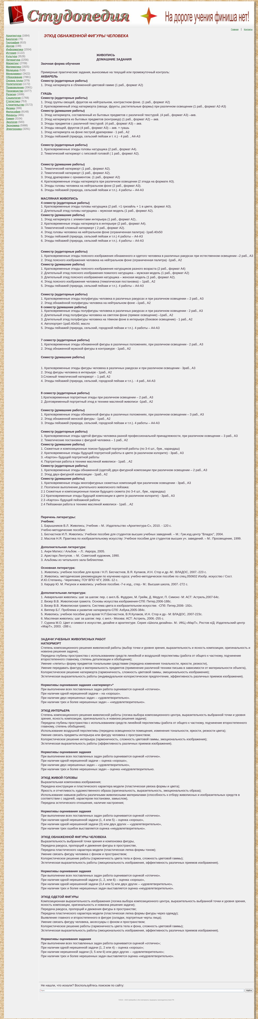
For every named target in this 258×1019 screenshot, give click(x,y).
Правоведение (15, 87)
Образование (14, 77)
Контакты (248, 29)
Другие (10, 46)
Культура (11, 56)
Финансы (11, 115)
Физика (10, 108)
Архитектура (13, 35)
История (11, 53)
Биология (12, 39)
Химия (10, 118)
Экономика (13, 125)
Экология (11, 122)
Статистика (13, 101)
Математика (13, 66)
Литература (13, 59)
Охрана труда (14, 80)
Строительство (15, 104)
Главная (235, 29)
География (12, 42)
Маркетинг (12, 63)
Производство (14, 91)
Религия (11, 94)
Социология (13, 97)
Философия (13, 111)
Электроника (14, 129)
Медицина (12, 70)
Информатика (14, 49)
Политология (14, 84)
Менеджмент (14, 73)
